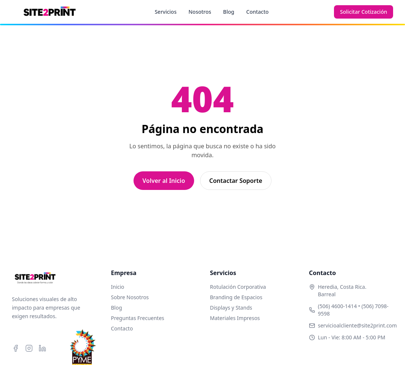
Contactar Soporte (236, 181)
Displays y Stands (231, 307)
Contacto (257, 11)
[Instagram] (29, 348)
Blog (228, 11)
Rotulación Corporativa (238, 286)
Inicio (117, 286)
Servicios (166, 11)
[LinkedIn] (42, 348)
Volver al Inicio (163, 181)
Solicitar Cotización (363, 11)
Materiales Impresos (235, 318)
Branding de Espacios (236, 297)
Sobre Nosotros (130, 297)
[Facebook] (15, 348)
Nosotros (200, 11)
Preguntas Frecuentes (137, 318)
